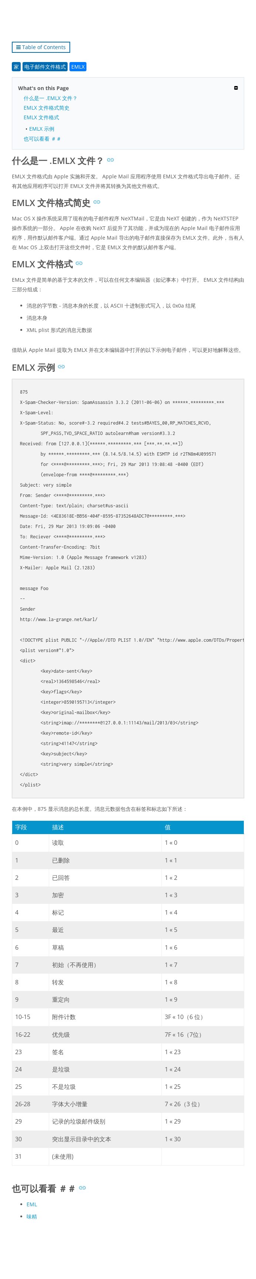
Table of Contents (41, 47)
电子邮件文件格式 (45, 66)
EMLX (78, 66)
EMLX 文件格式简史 (46, 107)
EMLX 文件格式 (41, 117)
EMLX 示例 (41, 128)
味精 (32, 1216)
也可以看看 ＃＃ (42, 138)
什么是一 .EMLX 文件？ (51, 98)
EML (32, 1204)
